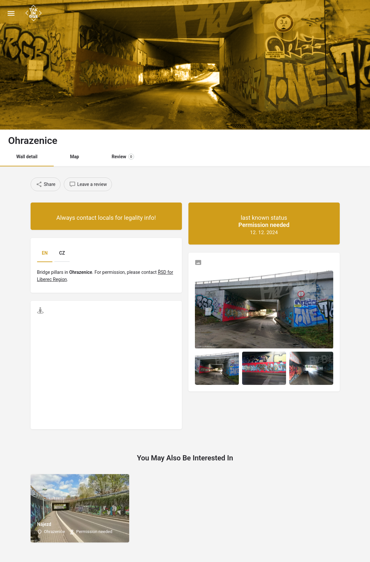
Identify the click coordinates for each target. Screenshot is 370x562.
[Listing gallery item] (217, 368)
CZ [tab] (62, 253)
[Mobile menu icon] (11, 13)
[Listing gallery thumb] (264, 309)
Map (74, 156)
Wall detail (26, 156)
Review (123, 157)
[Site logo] (34, 13)
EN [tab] (45, 253)
